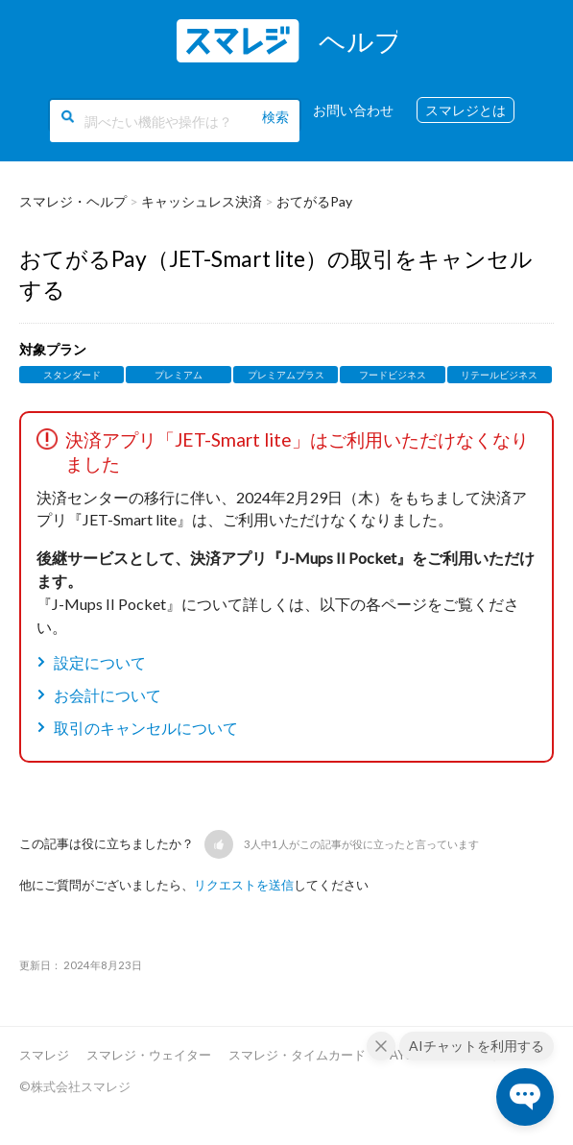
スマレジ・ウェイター (148, 1054)
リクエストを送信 (244, 884)
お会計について (107, 695)
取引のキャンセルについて (146, 728)
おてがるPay (314, 201)
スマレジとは (465, 110)
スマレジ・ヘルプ (73, 201)
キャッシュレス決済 (201, 201)
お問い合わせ (353, 110)
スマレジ (44, 1054)
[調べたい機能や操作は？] (174, 121)
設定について (100, 662)
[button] (218, 844)
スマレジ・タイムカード (297, 1054)
